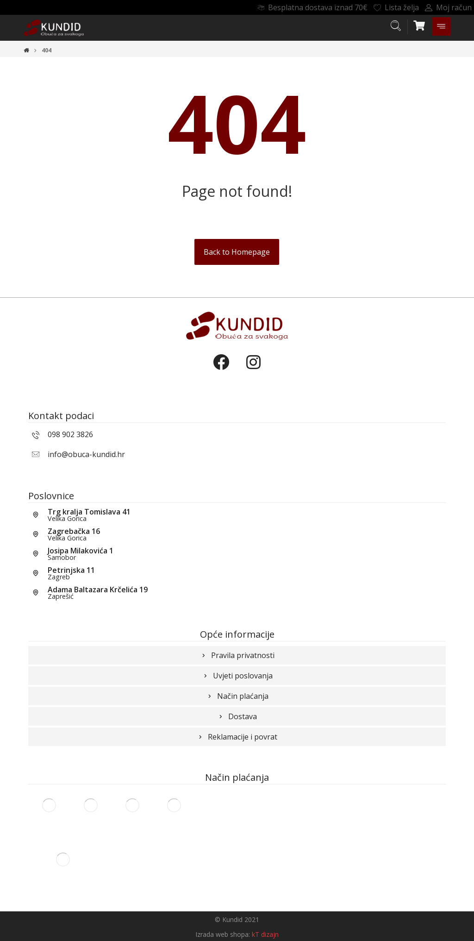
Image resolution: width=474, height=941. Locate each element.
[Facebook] (221, 370)
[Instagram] (253, 370)
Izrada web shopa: (222, 934)
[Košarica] (419, 24)
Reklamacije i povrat (237, 737)
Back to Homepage (237, 252)
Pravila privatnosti (237, 655)
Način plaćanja (237, 696)
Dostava (237, 716)
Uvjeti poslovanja (237, 676)
